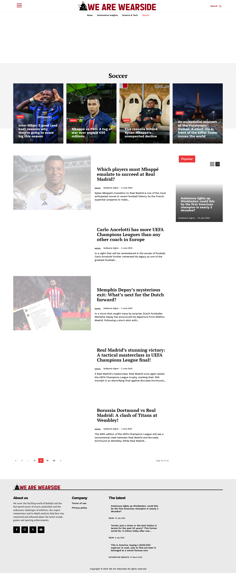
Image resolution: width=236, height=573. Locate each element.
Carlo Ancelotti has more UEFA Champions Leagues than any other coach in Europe (130, 234)
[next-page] (60, 460)
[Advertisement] (118, 41)
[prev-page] (15, 460)
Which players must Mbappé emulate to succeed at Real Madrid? (128, 174)
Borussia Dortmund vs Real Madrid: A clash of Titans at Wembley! (127, 415)
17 (34, 460)
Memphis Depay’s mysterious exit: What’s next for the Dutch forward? (130, 295)
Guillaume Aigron (111, 188)
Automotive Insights (119, 557)
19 (47, 460)
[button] (216, 6)
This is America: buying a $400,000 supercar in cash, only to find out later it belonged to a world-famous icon (133, 548)
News (20, 117)
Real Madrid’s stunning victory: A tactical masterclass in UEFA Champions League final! (131, 355)
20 (54, 460)
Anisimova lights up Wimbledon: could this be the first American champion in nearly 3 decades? (198, 204)
